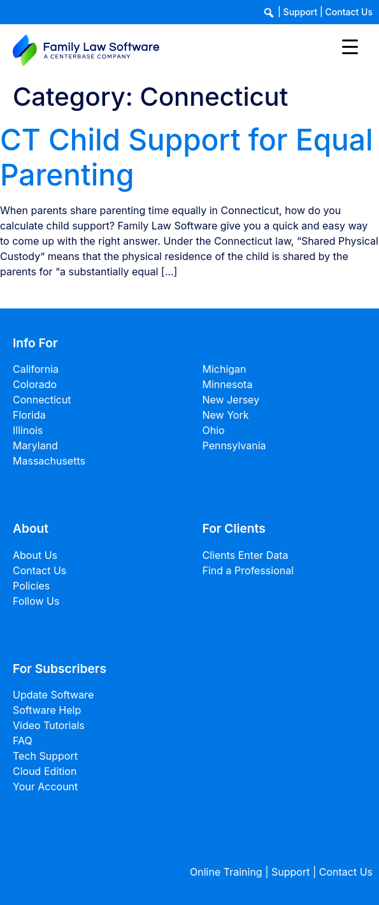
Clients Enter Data (246, 555)
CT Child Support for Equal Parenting (186, 157)
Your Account (45, 786)
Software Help (47, 710)
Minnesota (228, 384)
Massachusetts (49, 460)
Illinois (28, 430)
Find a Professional (248, 570)
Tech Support (45, 755)
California (36, 369)
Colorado (35, 384)
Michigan (225, 369)
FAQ (22, 740)
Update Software (53, 694)
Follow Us (36, 601)
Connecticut (42, 399)
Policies (31, 585)
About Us (35, 555)
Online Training (226, 871)
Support (300, 11)
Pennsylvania (234, 445)
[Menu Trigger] (350, 46)
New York (226, 415)
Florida (29, 415)
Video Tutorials (49, 725)
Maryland (35, 445)
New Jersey (231, 399)
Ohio (214, 430)
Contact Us (349, 11)
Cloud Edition (44, 771)
